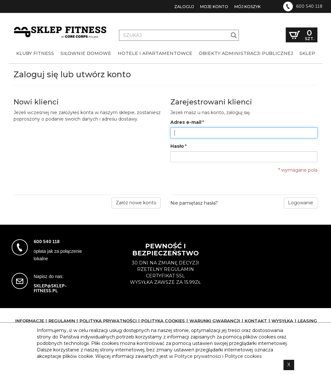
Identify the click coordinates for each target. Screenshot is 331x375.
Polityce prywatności (197, 356)
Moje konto (214, 6)
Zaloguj (184, 6)
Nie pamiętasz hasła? (194, 203)
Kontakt (256, 320)
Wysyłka (282, 320)
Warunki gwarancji (214, 320)
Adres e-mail (185, 122)
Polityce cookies (243, 356)
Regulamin (61, 320)
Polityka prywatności (108, 320)
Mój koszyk (247, 6)
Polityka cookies (163, 320)
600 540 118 (309, 6)
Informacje (29, 320)
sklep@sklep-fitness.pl (50, 288)
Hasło (177, 146)
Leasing (307, 320)
